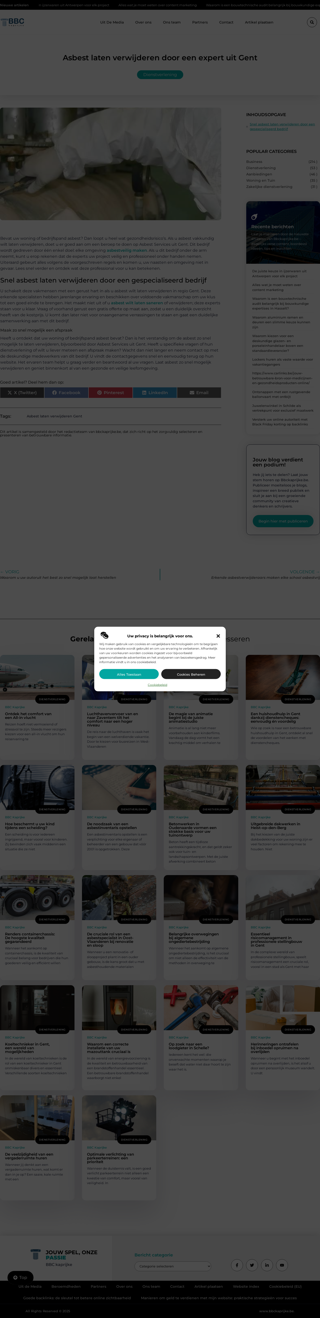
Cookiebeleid (157, 685)
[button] (218, 636)
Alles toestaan (129, 674)
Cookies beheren (191, 674)
